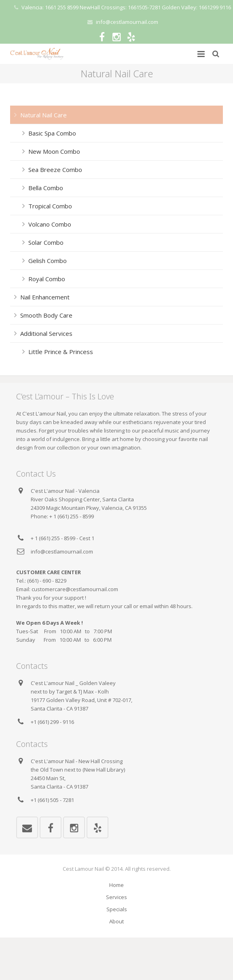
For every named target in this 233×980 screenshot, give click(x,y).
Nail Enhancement (45, 297)
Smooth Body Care (46, 315)
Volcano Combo (49, 224)
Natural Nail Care (43, 115)
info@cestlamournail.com (127, 21)
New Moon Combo (54, 151)
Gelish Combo (47, 261)
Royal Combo (46, 279)
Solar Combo (46, 242)
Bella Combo (45, 188)
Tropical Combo (50, 206)
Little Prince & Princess (60, 352)
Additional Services (46, 333)
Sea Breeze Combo (55, 169)
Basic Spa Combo (52, 133)
